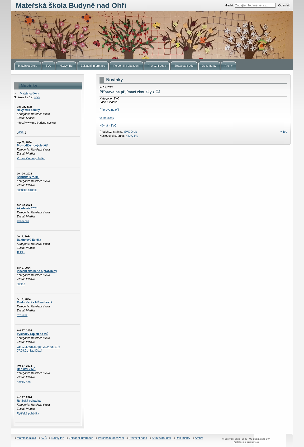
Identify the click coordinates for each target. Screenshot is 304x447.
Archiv (199, 438)
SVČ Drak (130, 131)
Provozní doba (138, 438)
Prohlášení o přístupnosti (246, 442)
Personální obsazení (111, 438)
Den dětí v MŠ (26, 369)
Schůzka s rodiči (28, 177)
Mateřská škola (29, 93)
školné (21, 284)
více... (21, 132)
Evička (21, 252)
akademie (23, 221)
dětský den (24, 382)
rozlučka (22, 315)
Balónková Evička (29, 239)
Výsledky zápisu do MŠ (32, 334)
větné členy (107, 118)
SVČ (113, 125)
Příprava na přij (109, 109)
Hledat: (229, 5)
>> (38, 97)
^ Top (283, 131)
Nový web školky (28, 110)
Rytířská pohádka (29, 400)
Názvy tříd (131, 135)
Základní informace (81, 438)
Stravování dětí (161, 438)
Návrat (104, 125)
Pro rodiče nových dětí (32, 145)
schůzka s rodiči (27, 190)
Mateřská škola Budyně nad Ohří (152, 35)
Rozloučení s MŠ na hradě (34, 302)
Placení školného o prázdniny (37, 271)
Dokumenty (183, 438)
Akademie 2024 (27, 208)
